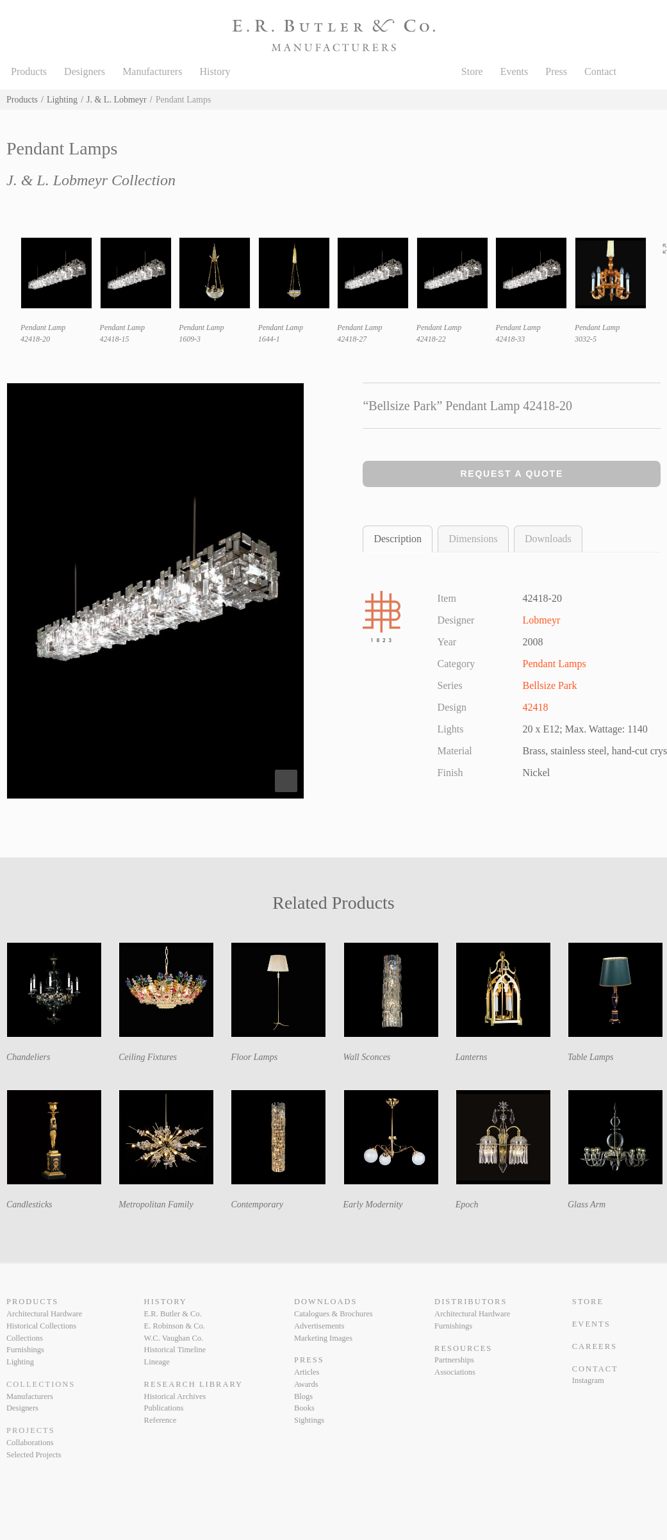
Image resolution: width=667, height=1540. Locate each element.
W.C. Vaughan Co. (174, 1338)
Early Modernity (373, 1204)
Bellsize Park (550, 685)
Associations (454, 1372)
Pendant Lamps (554, 663)
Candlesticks (29, 1204)
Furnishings (25, 1349)
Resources (463, 1348)
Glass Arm (586, 1204)
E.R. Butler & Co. (173, 1313)
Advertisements (319, 1325)
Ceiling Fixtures (148, 1057)
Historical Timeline (175, 1349)
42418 (535, 707)
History (214, 71)
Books (304, 1407)
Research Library (193, 1384)
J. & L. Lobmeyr (116, 99)
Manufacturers (152, 71)
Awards (306, 1384)
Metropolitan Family (156, 1204)
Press (556, 71)
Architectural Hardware (44, 1313)
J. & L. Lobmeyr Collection (91, 180)
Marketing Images (323, 1338)
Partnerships (454, 1359)
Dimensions (473, 538)
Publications (164, 1407)
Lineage (157, 1361)
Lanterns (472, 1057)
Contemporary (257, 1204)
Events (514, 71)
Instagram (588, 1380)
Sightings (309, 1420)
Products (29, 71)
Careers (594, 1346)
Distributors (470, 1301)
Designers (84, 71)
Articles (307, 1372)
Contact (600, 71)
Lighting (62, 99)
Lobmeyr (542, 620)
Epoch (467, 1204)
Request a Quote (511, 473)
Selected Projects (34, 1454)
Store (472, 71)
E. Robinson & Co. (174, 1325)
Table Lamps (590, 1057)
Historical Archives (175, 1396)
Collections (24, 1338)
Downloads (548, 538)
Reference (160, 1420)
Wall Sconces (367, 1057)
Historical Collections (41, 1325)
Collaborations (30, 1442)
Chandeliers (28, 1057)
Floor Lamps (254, 1057)
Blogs (303, 1396)
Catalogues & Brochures (333, 1313)
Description (398, 538)
